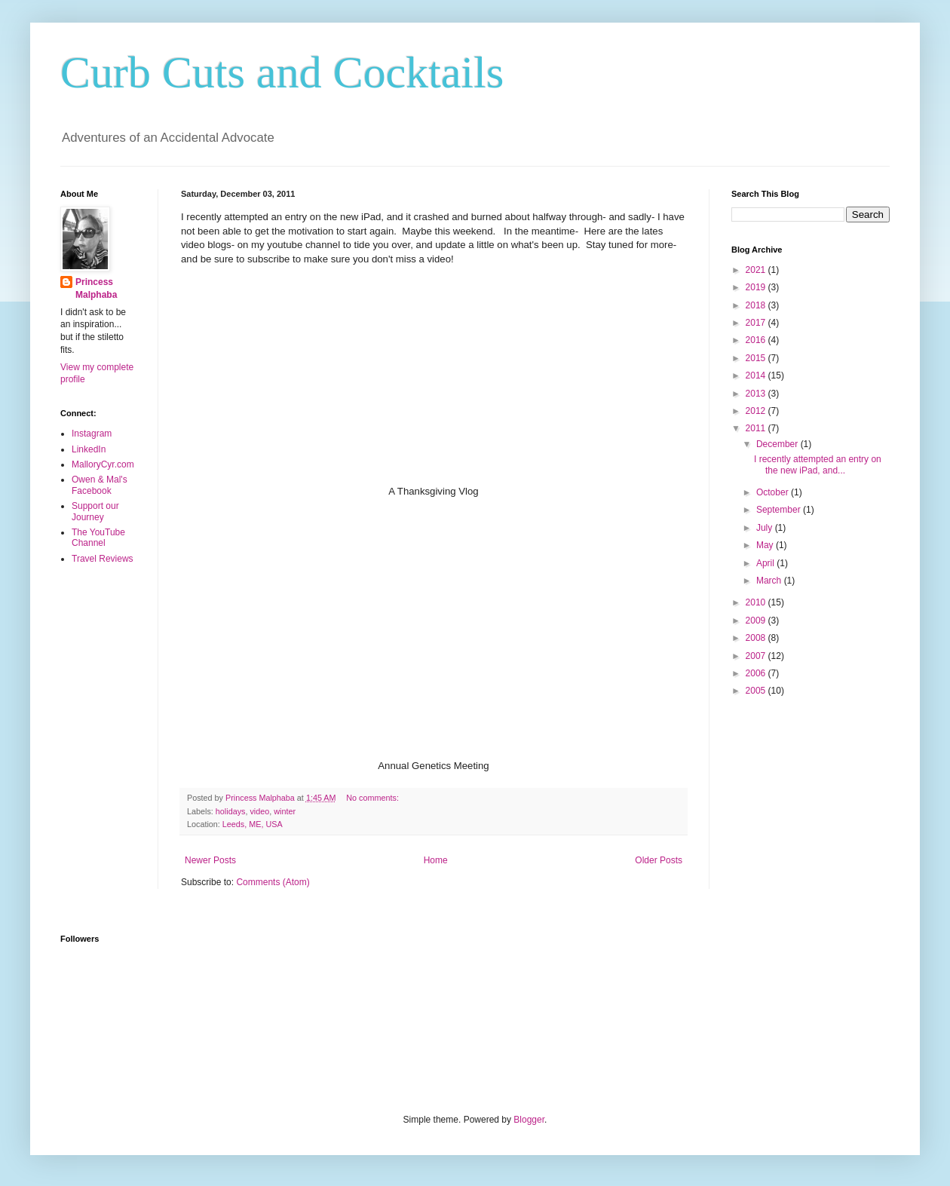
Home (436, 860)
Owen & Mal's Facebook (99, 484)
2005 (757, 690)
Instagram (92, 433)
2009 (757, 620)
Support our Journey (95, 511)
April (766, 563)
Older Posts (658, 860)
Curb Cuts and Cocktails (282, 72)
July (765, 528)
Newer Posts (210, 860)
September (779, 509)
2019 (757, 287)
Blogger (528, 1119)
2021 (757, 270)
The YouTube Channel (98, 537)
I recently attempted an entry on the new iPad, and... (817, 464)
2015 (757, 358)
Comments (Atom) (272, 882)
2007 (757, 656)
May (766, 545)
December (778, 444)
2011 (757, 428)
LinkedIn (89, 449)
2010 (757, 602)
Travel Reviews (102, 558)
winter (285, 811)
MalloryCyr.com (103, 464)
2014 (757, 375)
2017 (757, 322)
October (773, 492)
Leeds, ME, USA (252, 824)
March (770, 580)
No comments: (373, 797)
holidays (231, 811)
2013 (757, 393)
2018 (757, 305)
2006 (757, 673)
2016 (757, 340)
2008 (757, 638)
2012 (757, 411)
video (259, 811)
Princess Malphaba (96, 288)
